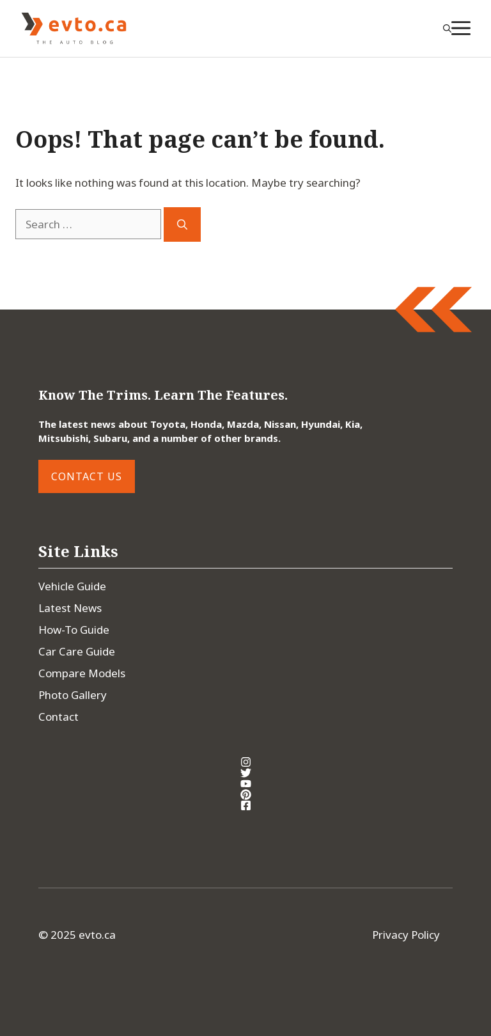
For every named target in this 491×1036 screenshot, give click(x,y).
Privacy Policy (406, 934)
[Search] (182, 224)
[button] (447, 28)
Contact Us (86, 476)
